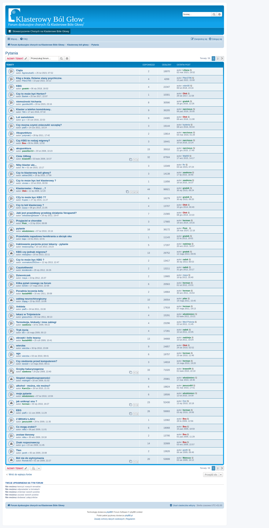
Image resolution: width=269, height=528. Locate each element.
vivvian (25, 183)
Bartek (25, 96)
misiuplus (26, 254)
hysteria (186, 125)
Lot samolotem (25, 117)
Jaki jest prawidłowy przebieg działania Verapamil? (46, 212)
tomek (25, 286)
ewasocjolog (28, 247)
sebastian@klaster (30, 215)
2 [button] (218, 58)
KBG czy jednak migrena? (31, 251)
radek (185, 259)
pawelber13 (27, 151)
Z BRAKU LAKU (25, 419)
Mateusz (187, 458)
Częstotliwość (24, 267)
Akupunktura (24, 132)
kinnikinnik (27, 270)
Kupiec (25, 200)
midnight (26, 380)
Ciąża (19, 70)
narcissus (187, 109)
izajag (25, 301)
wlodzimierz (28, 231)
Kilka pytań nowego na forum (33, 283)
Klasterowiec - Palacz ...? (31, 188)
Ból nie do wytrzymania (30, 458)
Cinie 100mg (23, 156)
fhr (23, 167)
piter (185, 298)
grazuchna (27, 317)
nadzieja (187, 244)
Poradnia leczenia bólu (29, 291)
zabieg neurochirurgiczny (31, 298)
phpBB (109, 512)
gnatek (25, 88)
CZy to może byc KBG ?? (31, 197)
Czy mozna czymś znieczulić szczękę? (39, 125)
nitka (24, 429)
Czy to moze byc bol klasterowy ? (36, 180)
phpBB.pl (129, 515)
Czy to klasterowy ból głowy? (33, 172)
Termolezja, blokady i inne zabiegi (36, 322)
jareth (24, 453)
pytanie (20, 228)
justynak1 (26, 135)
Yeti (23, 112)
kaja (24, 239)
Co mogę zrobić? (26, 426)
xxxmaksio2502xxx (30, 262)
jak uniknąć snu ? (26, 401)
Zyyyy (25, 208)
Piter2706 (26, 81)
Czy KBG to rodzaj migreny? (33, 140)
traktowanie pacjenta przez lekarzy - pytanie (42, 244)
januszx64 (188, 385)
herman (186, 220)
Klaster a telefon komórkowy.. (33, 109)
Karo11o (26, 388)
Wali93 (186, 156)
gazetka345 (27, 104)
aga (18, 353)
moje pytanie (24, 393)
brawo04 (26, 159)
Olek (185, 93)
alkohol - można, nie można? (33, 385)
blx (23, 332)
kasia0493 (27, 293)
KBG (19, 86)
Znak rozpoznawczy (28, 442)
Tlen (18, 450)
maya (24, 278)
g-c (23, 120)
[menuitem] (24, 39)
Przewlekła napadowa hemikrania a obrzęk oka (44, 236)
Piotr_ (25, 223)
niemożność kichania (28, 101)
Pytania (11, 53)
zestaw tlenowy (25, 434)
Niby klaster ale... (26, 165)
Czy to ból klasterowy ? (30, 205)
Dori (184, 401)
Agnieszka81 (28, 73)
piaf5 (24, 127)
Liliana (186, 70)
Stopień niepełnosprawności (33, 377)
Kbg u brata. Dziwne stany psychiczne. (39, 78)
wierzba (20, 345)
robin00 (186, 86)
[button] (222, 58)
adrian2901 (27, 175)
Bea (24, 143)
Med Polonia (188, 322)
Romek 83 (27, 460)
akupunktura (23, 148)
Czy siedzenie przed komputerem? (36, 361)
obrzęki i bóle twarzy (28, 337)
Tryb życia (22, 330)
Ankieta (20, 306)
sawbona (187, 172)
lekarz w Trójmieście (28, 314)
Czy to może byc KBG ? (30, 259)
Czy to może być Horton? (31, 93)
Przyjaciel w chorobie (29, 220)
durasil (25, 364)
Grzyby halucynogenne (30, 369)
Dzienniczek (23, 275)
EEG (18, 410)
